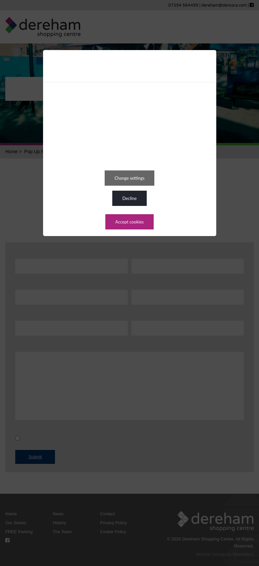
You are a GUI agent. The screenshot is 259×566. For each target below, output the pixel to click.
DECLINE (129, 198)
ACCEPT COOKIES (129, 221)
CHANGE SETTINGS (130, 178)
